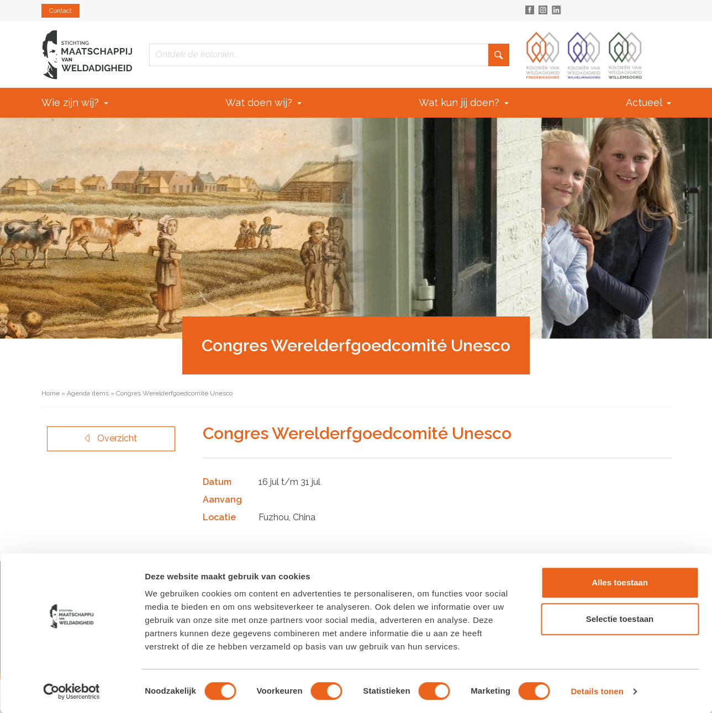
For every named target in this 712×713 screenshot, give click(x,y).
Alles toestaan (620, 582)
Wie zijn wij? (74, 102)
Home (50, 393)
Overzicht (111, 438)
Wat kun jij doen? (464, 102)
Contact (60, 10)
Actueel (648, 102)
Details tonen (597, 691)
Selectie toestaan (620, 619)
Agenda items (88, 393)
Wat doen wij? (263, 102)
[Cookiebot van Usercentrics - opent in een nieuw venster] (71, 691)
